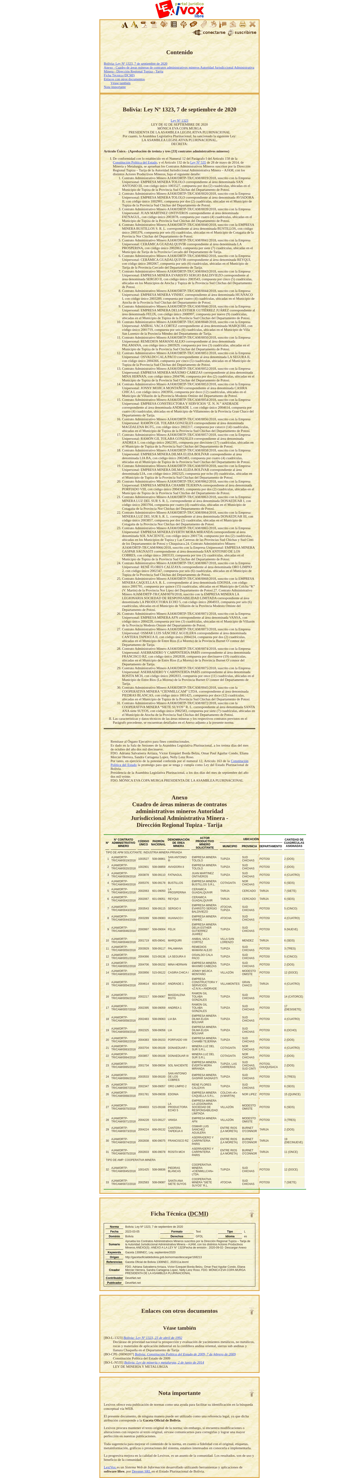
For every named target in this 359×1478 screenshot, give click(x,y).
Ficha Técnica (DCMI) (119, 75)
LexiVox (110, 1467)
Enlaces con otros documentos (124, 79)
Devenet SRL (142, 1471)
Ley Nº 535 (198, 162)
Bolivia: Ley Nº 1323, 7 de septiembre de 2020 (135, 63)
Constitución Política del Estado (135, 162)
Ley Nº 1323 (179, 120)
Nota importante (115, 87)
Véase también (121, 83)
